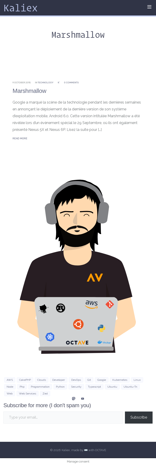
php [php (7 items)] (22, 386)
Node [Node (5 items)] (10, 386)
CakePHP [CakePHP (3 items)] (25, 379)
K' (59, 82)
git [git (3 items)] (89, 379)
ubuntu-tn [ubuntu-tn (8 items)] (130, 386)
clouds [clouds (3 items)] (41, 379)
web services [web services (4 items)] (27, 393)
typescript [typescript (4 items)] (94, 386)
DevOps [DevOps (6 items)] (76, 379)
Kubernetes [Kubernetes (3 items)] (119, 379)
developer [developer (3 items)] (58, 379)
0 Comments (71, 82)
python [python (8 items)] (60, 386)
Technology (45, 82)
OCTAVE (100, 450)
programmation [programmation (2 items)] (40, 386)
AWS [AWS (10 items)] (10, 379)
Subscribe (138, 417)
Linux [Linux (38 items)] (137, 379)
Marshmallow (29, 90)
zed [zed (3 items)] (45, 393)
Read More (20, 138)
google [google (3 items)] (101, 379)
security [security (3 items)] (76, 386)
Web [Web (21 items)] (10, 393)
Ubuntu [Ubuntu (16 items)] (112, 386)
